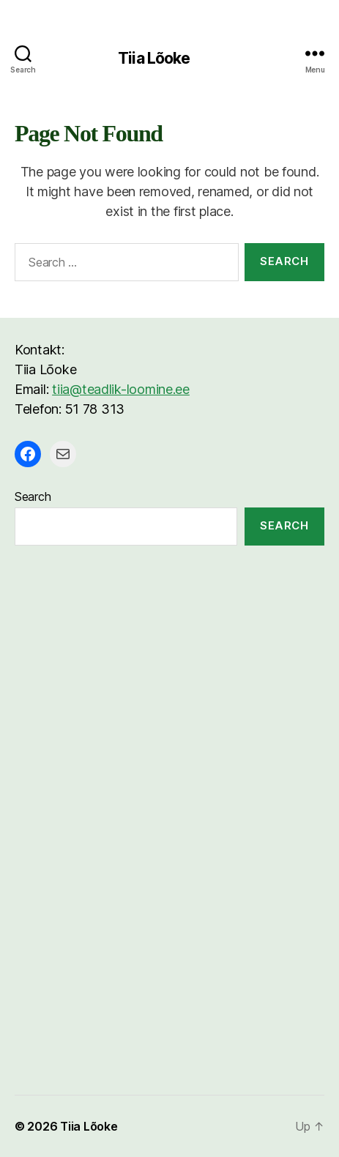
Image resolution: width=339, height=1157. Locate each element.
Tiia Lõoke (154, 58)
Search (33, 496)
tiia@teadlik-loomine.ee (121, 389)
